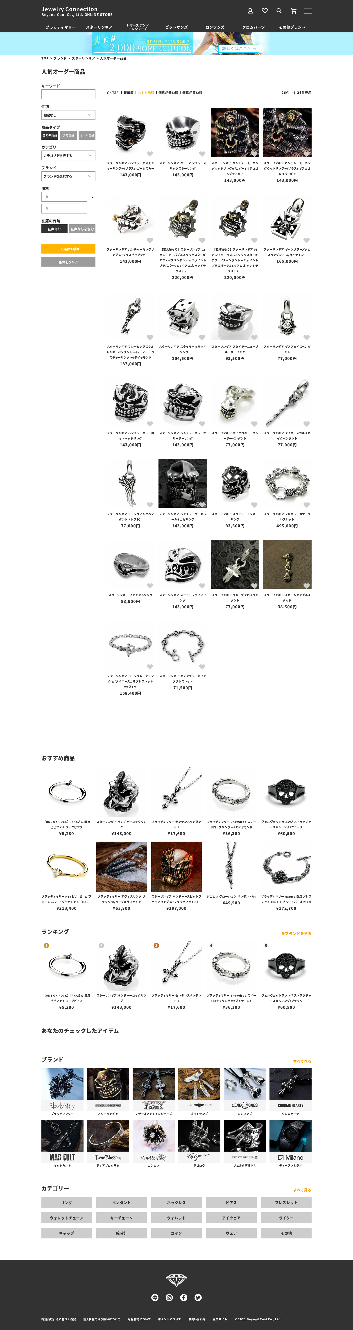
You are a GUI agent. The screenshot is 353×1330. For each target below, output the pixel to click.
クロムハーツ (253, 27)
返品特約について (139, 1319)
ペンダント (121, 1202)
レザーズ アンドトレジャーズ (138, 27)
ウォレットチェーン (67, 1217)
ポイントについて (169, 1319)
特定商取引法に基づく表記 (58, 1319)
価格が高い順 (192, 92)
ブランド (60, 58)
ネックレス (176, 1202)
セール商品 (87, 135)
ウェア (231, 1233)
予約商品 (68, 135)
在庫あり (54, 229)
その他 (286, 1233)
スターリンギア (99, 27)
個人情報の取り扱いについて (102, 1319)
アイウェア (231, 1217)
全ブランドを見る (296, 933)
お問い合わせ (197, 1319)
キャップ (66, 1233)
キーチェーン (121, 1217)
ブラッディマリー (61, 27)
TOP (45, 58)
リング (66, 1202)
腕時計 (121, 1233)
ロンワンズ (215, 27)
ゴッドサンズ (176, 27)
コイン (176, 1233)
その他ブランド (292, 27)
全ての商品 (50, 135)
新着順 (129, 92)
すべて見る (302, 1061)
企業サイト (220, 1319)
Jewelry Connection (69, 9)
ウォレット (176, 1217)
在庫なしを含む (82, 229)
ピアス (231, 1202)
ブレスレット (286, 1202)
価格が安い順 (168, 92)
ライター (286, 1217)
